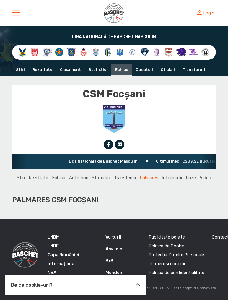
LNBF (53, 246)
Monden (113, 272)
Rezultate (42, 69)
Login (205, 13)
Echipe (121, 69)
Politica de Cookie (166, 246)
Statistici (98, 69)
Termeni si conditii (167, 263)
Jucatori (144, 69)
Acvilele (113, 249)
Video (205, 177)
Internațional (62, 263)
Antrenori (78, 177)
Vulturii (113, 237)
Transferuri (194, 69)
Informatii (172, 177)
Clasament (70, 69)
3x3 (109, 260)
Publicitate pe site (167, 237)
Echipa (58, 177)
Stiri (20, 69)
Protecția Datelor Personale (176, 254)
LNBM (54, 237)
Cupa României (63, 254)
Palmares (149, 177)
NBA (52, 272)
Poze (191, 177)
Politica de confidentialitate (176, 272)
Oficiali (168, 69)
